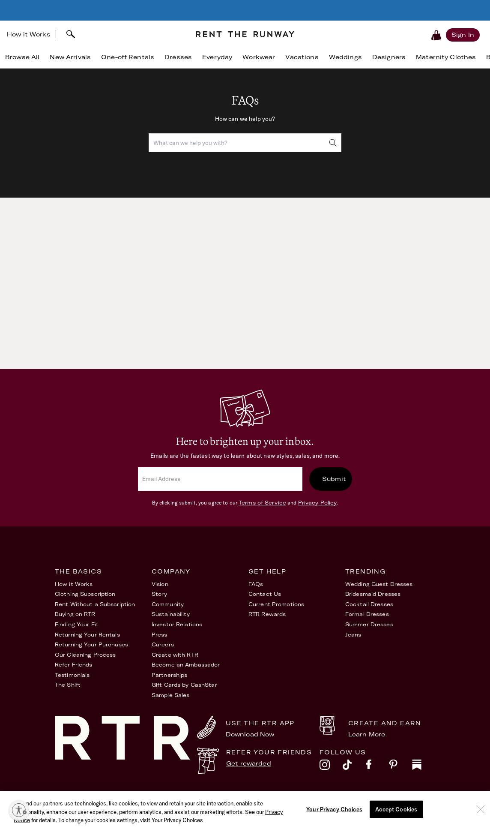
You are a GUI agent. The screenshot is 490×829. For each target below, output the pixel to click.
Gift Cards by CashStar (184, 685)
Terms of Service (262, 502)
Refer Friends (74, 664)
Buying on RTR (75, 614)
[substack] (423, 767)
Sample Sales (170, 695)
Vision (160, 584)
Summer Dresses (369, 624)
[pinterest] (400, 767)
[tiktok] (354, 767)
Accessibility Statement (322, 798)
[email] (220, 479)
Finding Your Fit (77, 624)
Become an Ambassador (186, 664)
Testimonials (72, 675)
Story (159, 594)
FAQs (255, 584)
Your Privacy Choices (405, 798)
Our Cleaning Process (85, 655)
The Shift (68, 685)
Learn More (366, 734)
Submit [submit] (334, 479)
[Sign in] (463, 34)
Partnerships (169, 675)
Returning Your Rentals (87, 634)
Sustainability (171, 614)
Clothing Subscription (85, 594)
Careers (163, 644)
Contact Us (264, 594)
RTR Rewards (267, 614)
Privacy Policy (317, 502)
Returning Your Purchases (91, 644)
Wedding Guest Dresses (379, 584)
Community (168, 604)
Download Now (250, 734)
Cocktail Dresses (369, 604)
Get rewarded (248, 763)
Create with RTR (175, 655)
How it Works (29, 34)
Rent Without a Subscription (95, 604)
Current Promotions (276, 604)
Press (159, 634)
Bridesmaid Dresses (372, 594)
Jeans (353, 634)
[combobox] (245, 142)
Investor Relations (177, 624)
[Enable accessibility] (19, 810)
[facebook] (377, 767)
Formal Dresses (367, 614)
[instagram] (331, 767)
